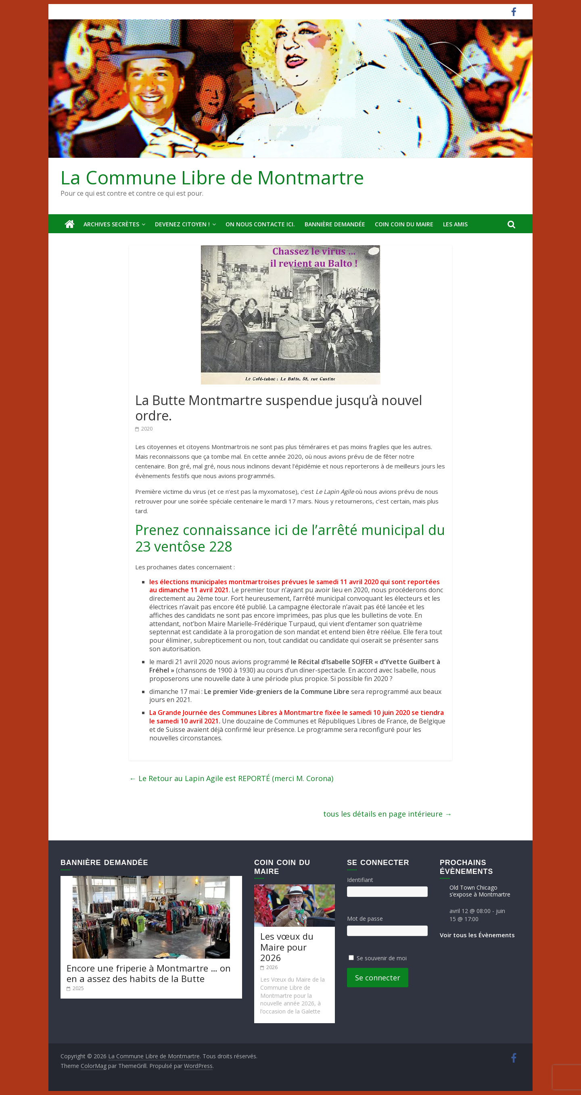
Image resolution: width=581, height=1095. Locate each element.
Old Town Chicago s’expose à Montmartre (479, 891)
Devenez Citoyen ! (182, 224)
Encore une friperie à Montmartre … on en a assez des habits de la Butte (149, 973)
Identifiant (360, 880)
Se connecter (377, 977)
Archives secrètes (111, 224)
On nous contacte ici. (260, 224)
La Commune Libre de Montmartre (212, 177)
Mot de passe (365, 918)
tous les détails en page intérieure (387, 814)
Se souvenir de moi (382, 958)
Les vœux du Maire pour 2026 (286, 946)
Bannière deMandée (335, 224)
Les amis (455, 224)
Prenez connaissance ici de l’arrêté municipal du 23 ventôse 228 (290, 538)
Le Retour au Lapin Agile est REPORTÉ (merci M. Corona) (231, 778)
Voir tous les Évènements (477, 935)
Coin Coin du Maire (404, 224)
